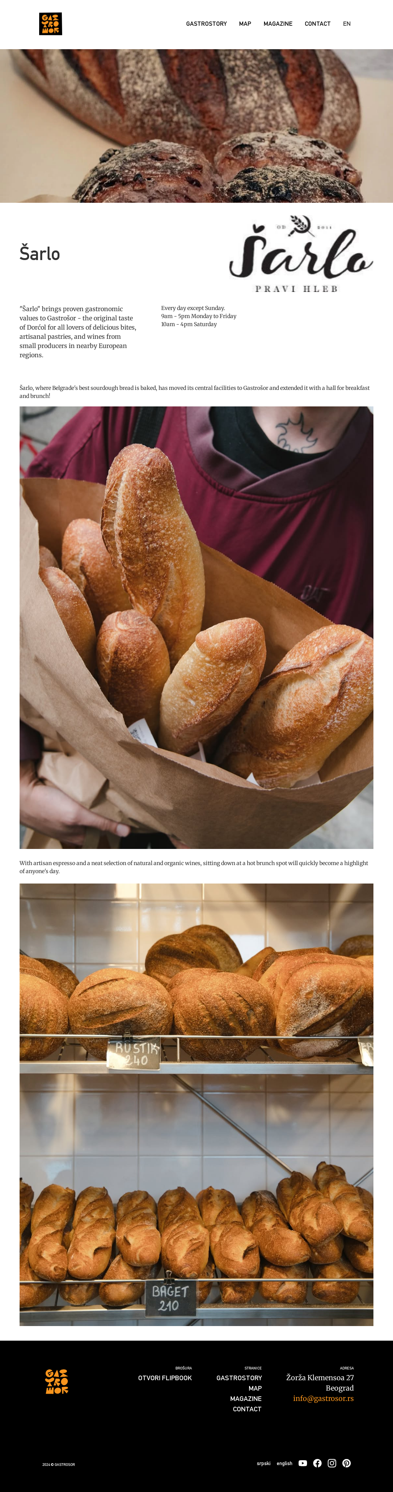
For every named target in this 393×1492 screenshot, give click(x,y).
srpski (264, 1463)
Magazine (278, 23)
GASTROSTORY (206, 23)
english (284, 1463)
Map (245, 23)
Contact (318, 23)
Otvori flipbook (165, 1378)
